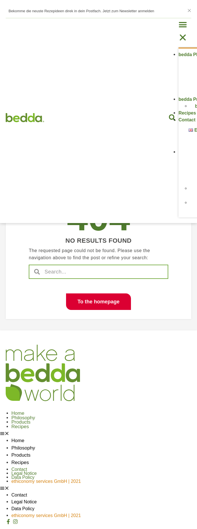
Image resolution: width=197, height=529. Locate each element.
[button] (184, 31)
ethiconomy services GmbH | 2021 (46, 481)
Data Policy (22, 477)
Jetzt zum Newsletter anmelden (128, 11)
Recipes (187, 113)
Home (17, 413)
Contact (187, 119)
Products (20, 422)
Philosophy (23, 417)
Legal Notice (24, 473)
